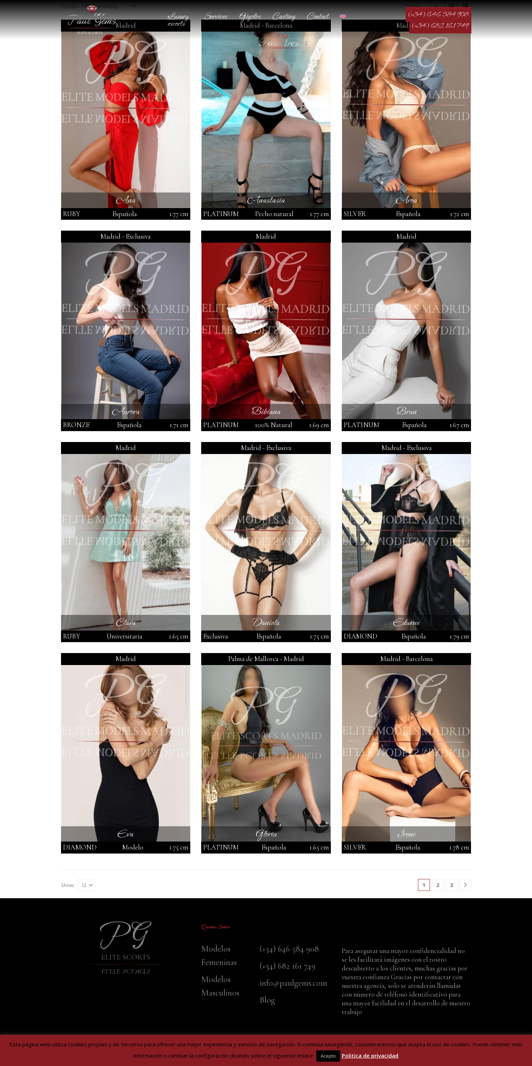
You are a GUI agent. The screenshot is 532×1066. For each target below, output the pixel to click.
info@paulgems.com (293, 983)
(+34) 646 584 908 (438, 14)
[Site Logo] (92, 19)
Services (215, 16)
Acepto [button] (328, 1056)
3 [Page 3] (451, 884)
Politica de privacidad (370, 1055)
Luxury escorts (177, 19)
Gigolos (250, 16)
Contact (317, 16)
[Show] (87, 885)
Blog (267, 1000)
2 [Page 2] (437, 884)
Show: (67, 885)
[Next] (465, 885)
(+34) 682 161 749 (440, 26)
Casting (283, 16)
